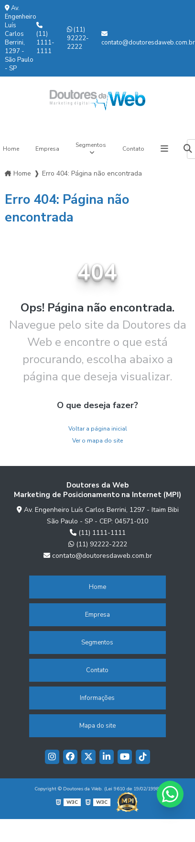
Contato (133, 149)
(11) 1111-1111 (45, 38)
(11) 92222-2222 (78, 38)
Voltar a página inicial (97, 428)
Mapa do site (97, 725)
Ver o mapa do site (97, 440)
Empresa (47, 149)
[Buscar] (188, 149)
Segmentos (91, 145)
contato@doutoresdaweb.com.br (148, 39)
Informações (97, 698)
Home (22, 173)
